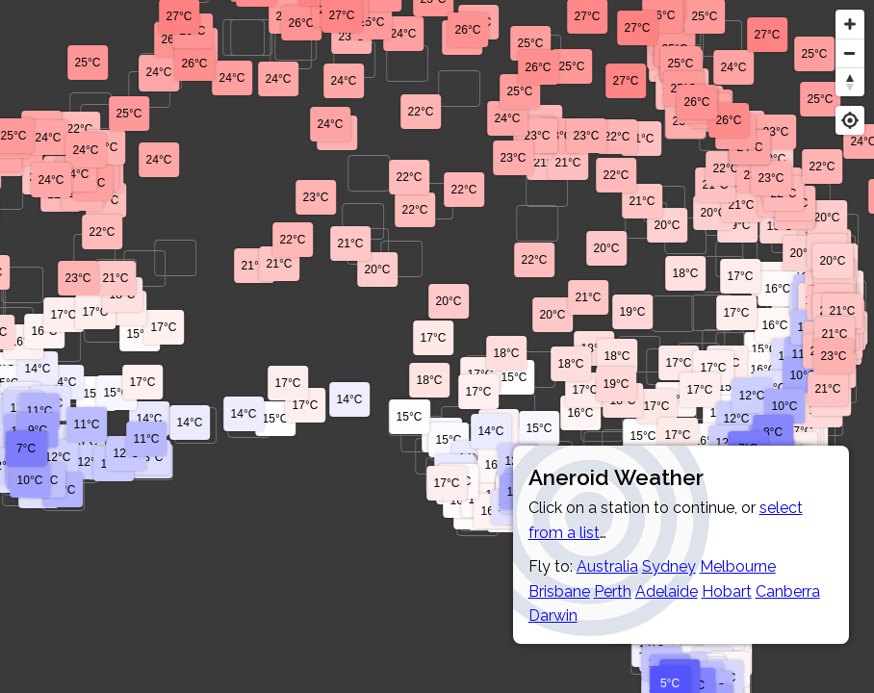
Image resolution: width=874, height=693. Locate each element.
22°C (421, 111)
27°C (626, 81)
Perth (612, 591)
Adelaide (666, 591)
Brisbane (559, 591)
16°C (764, 369)
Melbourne (738, 566)
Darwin (553, 615)
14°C (64, 382)
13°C (151, 457)
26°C (468, 30)
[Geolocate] (849, 120)
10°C (803, 375)
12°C (737, 418)
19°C (617, 384)
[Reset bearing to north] (849, 81)
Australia (607, 566)
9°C (37, 430)
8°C (773, 432)
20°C (553, 314)
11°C (147, 439)
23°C (834, 356)
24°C (404, 33)
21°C (828, 389)
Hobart (727, 591)
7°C (26, 448)
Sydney (669, 566)
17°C (800, 431)
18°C (594, 348)
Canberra (788, 591)
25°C (372, 22)
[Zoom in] (849, 24)
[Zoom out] (849, 52)
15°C (643, 436)
